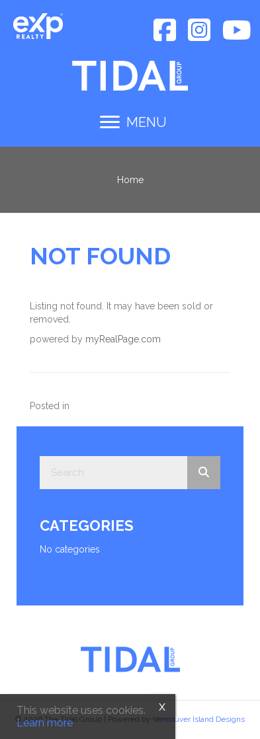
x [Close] (162, 706)
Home (130, 180)
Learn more (45, 723)
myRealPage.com (123, 339)
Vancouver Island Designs (199, 719)
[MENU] (133, 122)
